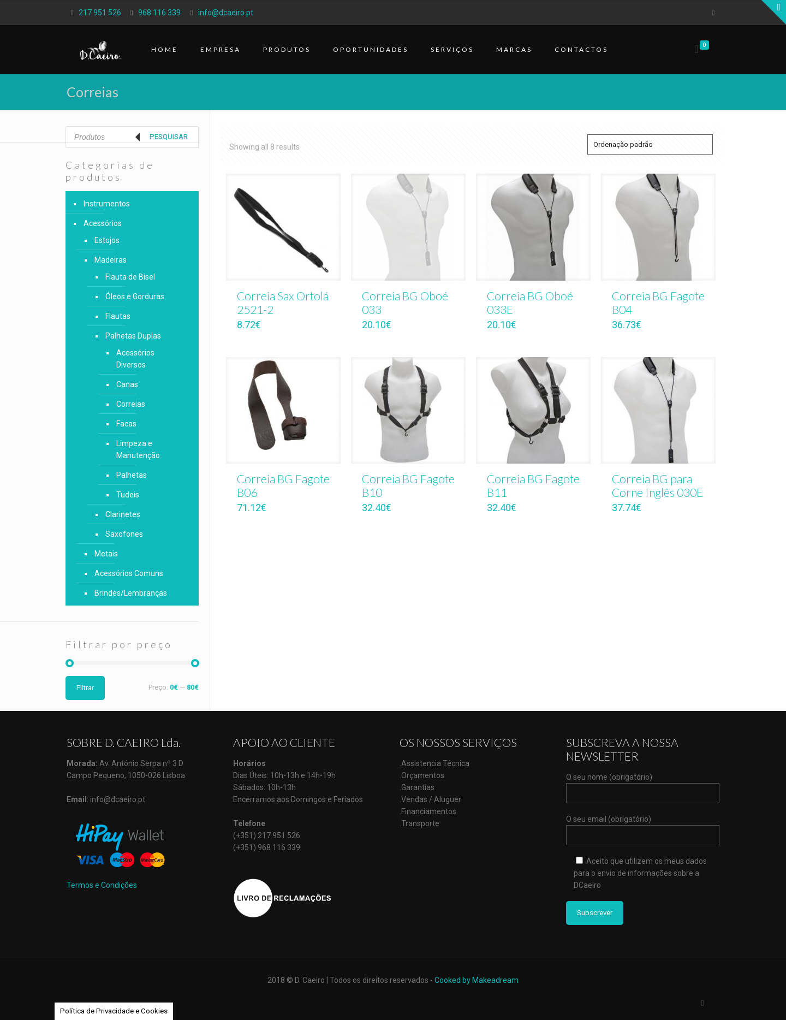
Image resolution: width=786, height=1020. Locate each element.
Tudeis (127, 494)
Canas (127, 384)
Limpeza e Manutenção (138, 449)
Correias (130, 404)
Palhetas (131, 475)
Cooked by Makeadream (476, 980)
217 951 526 (100, 12)
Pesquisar (169, 137)
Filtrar (85, 688)
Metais (106, 553)
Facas (126, 423)
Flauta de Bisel (130, 276)
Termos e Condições (102, 885)
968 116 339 (159, 12)
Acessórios (103, 223)
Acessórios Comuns (128, 573)
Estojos (107, 240)
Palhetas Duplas (133, 335)
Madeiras (110, 260)
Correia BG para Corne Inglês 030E (657, 485)
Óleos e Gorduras (134, 296)
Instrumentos (107, 203)
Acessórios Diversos (135, 358)
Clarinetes (122, 514)
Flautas (117, 316)
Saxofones (124, 534)
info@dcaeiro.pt (225, 12)
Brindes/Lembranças (130, 593)
